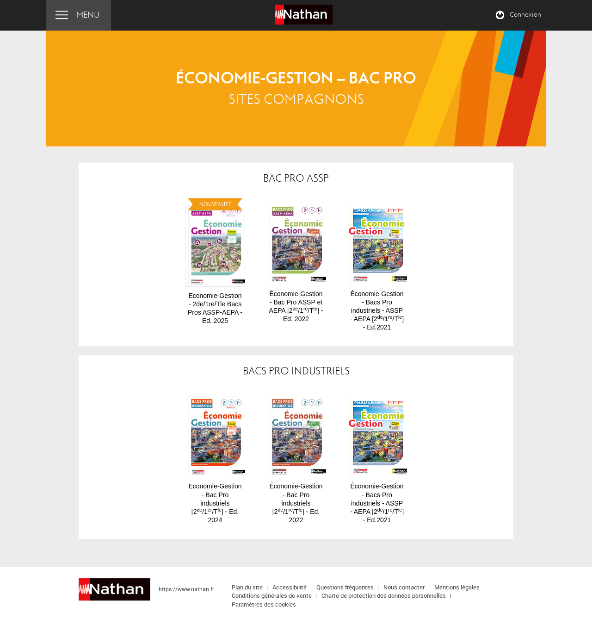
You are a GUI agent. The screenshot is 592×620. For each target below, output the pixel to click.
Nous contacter (404, 587)
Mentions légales (457, 587)
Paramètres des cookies (264, 604)
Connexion (525, 15)
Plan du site (247, 587)
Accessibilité (289, 587)
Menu (87, 15)
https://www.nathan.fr (186, 589)
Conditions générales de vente (272, 595)
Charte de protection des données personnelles (383, 595)
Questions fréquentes (345, 587)
